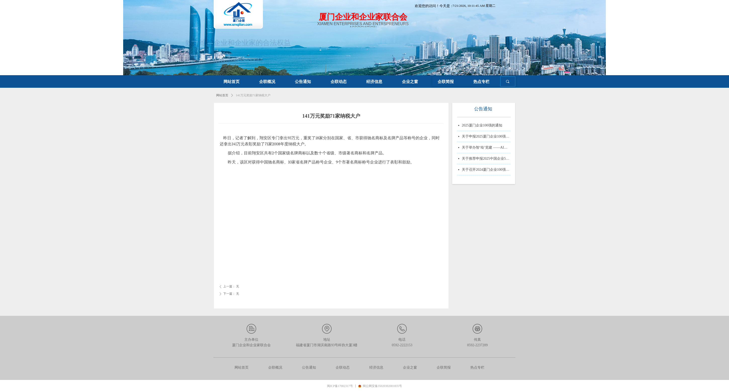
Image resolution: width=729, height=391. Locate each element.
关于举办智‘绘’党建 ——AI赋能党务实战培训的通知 (486, 148)
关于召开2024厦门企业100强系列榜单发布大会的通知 (486, 170)
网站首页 (222, 95)
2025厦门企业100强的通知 (482, 126)
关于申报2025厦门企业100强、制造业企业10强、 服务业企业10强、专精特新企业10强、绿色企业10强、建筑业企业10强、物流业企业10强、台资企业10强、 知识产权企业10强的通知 (486, 137)
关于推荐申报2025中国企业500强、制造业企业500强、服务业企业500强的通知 (486, 159)
